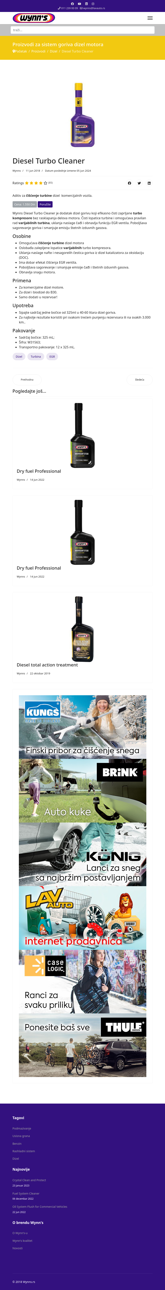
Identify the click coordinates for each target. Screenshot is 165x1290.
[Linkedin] (86, 4)
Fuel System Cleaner (83, 1196)
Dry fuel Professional (39, 471)
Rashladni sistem (24, 1151)
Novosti (18, 1248)
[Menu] (150, 18)
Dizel (19, 356)
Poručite (45, 204)
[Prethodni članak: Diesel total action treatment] (27, 379)
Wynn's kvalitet (22, 1241)
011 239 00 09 (69, 8)
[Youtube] (79, 4)
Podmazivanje (22, 1128)
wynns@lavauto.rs (94, 8)
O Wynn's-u (20, 1233)
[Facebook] (72, 4)
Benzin (17, 1144)
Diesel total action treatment (47, 665)
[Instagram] (93, 4)
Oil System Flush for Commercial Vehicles (83, 1209)
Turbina (36, 356)
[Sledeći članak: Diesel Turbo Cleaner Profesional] (139, 379)
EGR (52, 356)
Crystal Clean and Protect (83, 1182)
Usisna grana (21, 1136)
